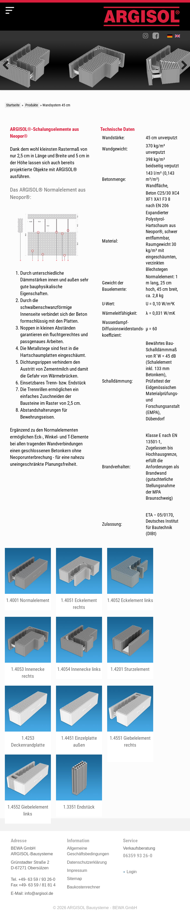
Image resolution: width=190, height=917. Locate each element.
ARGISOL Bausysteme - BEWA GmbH (102, 908)
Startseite (13, 105)
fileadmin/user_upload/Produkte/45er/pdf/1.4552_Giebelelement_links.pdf (28, 789)
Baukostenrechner (83, 887)
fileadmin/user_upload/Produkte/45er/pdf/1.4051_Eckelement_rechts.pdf (79, 582)
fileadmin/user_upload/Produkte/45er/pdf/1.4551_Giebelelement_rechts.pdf (130, 720)
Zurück (8, 65)
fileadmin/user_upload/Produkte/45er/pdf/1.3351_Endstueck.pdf (79, 786)
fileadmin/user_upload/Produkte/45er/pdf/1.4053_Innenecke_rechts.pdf (28, 651)
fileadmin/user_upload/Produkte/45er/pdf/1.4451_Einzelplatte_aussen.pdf (79, 720)
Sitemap (74, 878)
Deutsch (171, 37)
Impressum (77, 870)
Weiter (182, 65)
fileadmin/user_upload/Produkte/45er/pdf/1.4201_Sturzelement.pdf (130, 648)
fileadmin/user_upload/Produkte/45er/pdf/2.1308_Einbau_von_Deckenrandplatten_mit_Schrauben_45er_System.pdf (28, 720)
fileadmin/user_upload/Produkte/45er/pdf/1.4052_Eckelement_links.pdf (130, 579)
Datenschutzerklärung (87, 862)
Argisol (144, 18)
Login (130, 872)
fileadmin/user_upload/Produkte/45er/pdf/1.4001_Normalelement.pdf (28, 579)
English (179, 37)
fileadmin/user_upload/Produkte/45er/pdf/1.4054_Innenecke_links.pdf (79, 648)
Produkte (31, 105)
